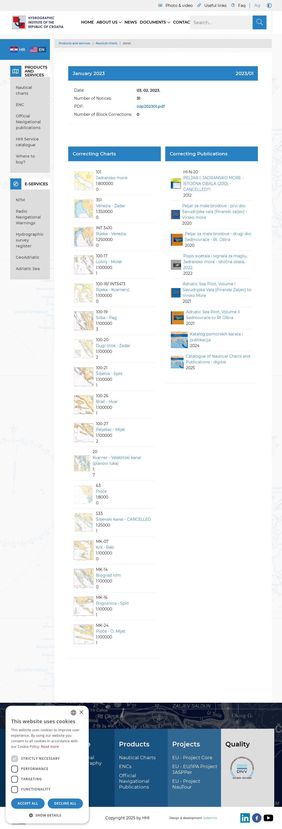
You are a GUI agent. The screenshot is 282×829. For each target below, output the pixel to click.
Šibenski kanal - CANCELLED (123, 519)
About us (107, 22)
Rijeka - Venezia (111, 233)
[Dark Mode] (268, 5)
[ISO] (240, 771)
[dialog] (47, 764)
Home (87, 22)
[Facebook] (256, 818)
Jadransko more (111, 177)
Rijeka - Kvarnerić (112, 289)
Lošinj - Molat (109, 261)
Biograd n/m (108, 575)
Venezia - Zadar (110, 205)
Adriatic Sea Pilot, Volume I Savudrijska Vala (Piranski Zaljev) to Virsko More (217, 289)
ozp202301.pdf (151, 106)
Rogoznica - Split (112, 603)
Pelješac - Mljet (110, 429)
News (131, 22)
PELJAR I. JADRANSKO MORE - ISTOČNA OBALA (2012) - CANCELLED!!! (213, 183)
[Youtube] (267, 818)
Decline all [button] (65, 803)
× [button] (81, 712)
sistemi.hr (210, 818)
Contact (182, 22)
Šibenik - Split (109, 373)
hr (22, 49)
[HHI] (40, 22)
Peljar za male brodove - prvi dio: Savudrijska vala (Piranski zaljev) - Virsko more (214, 211)
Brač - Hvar (107, 401)
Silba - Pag (106, 317)
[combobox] (73, 712)
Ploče (101, 491)
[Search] (228, 22)
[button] (47, 815)
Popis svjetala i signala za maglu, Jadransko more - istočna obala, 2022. (215, 261)
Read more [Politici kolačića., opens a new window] (50, 746)
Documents (153, 22)
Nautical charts (106, 43)
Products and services (74, 43)
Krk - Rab (105, 547)
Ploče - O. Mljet (110, 631)
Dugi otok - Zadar (113, 345)
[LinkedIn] (244, 818)
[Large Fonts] (257, 5)
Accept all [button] (28, 803)
